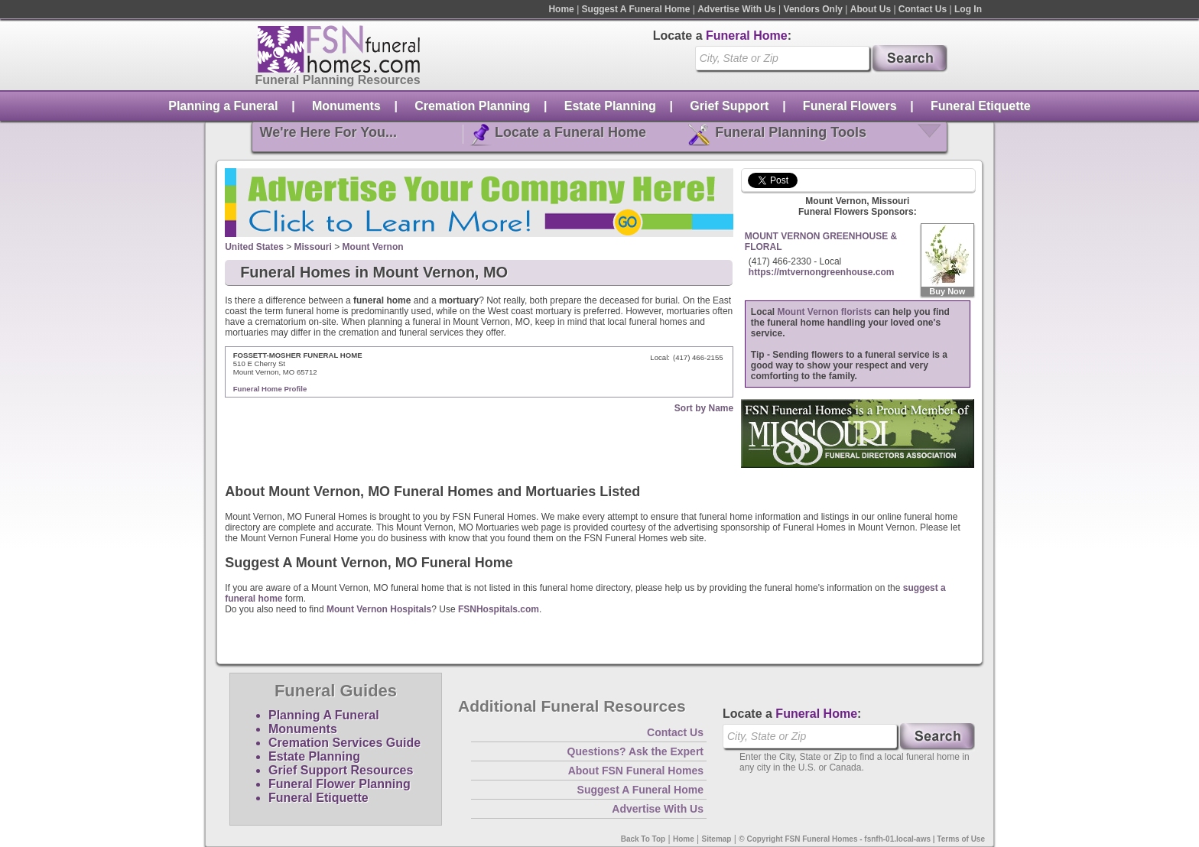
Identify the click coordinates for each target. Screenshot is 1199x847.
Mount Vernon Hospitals (379, 609)
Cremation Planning (472, 105)
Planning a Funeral (223, 105)
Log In (968, 9)
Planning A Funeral (323, 715)
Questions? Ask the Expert (635, 751)
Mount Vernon (373, 247)
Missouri (313, 247)
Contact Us (922, 9)
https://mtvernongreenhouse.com (822, 272)
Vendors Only (813, 9)
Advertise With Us (736, 9)
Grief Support (729, 105)
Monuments (346, 105)
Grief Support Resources (340, 770)
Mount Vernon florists (825, 312)
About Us (870, 9)
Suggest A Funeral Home (636, 9)
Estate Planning (610, 105)
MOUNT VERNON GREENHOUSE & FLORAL (821, 241)
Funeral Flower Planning (339, 783)
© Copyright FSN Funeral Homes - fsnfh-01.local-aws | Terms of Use (862, 839)
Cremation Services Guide (344, 742)
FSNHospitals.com (498, 609)
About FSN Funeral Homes (635, 770)
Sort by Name (703, 408)
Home (561, 9)
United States (254, 247)
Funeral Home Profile (270, 389)
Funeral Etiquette (981, 105)
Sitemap (717, 839)
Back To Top (643, 839)
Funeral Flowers (850, 105)
